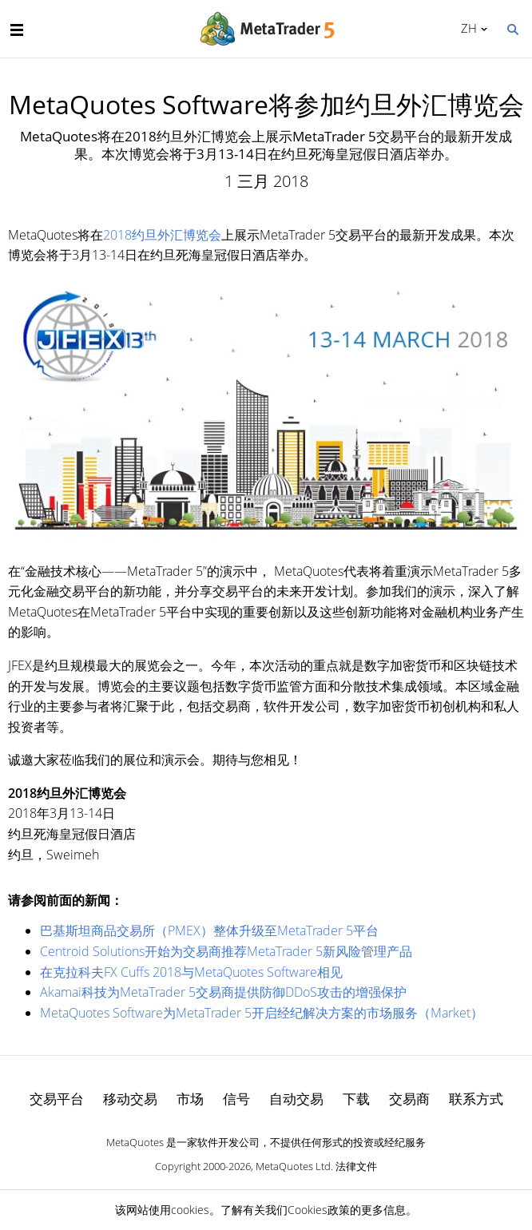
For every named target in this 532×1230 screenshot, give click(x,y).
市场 (190, 1098)
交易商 (409, 1098)
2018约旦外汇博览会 (162, 235)
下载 (356, 1098)
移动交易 (130, 1098)
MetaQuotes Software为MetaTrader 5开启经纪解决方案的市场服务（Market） (261, 1013)
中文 (466, 28)
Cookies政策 (319, 1209)
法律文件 (356, 1166)
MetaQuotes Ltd (293, 1166)
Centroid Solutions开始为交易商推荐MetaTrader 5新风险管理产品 (226, 951)
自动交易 (296, 1098)
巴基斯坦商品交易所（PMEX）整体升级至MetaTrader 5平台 (209, 930)
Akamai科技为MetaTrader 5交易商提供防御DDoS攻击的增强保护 (223, 992)
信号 (236, 1098)
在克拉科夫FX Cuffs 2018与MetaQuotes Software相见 (191, 972)
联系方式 (476, 1098)
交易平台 (57, 1098)
